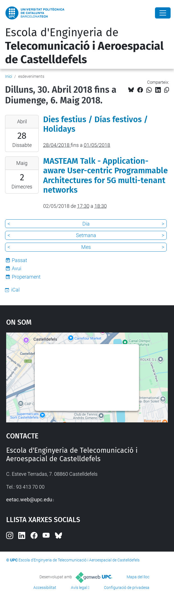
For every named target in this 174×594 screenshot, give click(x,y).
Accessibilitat (44, 587)
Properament (26, 277)
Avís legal (79, 587)
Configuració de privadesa (126, 587)
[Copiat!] (166, 90)
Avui (16, 268)
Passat (19, 260)
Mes (86, 247)
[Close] (163, 13)
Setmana (86, 235)
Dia (86, 224)
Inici (8, 76)
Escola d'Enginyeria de (84, 46)
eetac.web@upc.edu (29, 499)
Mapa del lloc (138, 577)
